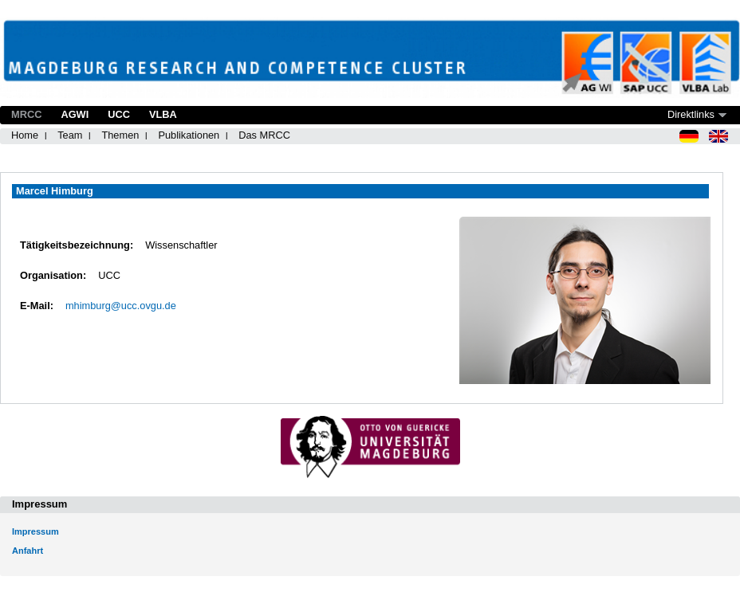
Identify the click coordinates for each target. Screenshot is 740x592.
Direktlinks (690, 114)
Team (69, 135)
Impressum (35, 531)
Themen (120, 135)
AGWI (75, 114)
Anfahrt (27, 550)
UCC (119, 114)
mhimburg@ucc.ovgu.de (120, 306)
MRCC (26, 114)
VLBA (163, 114)
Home (24, 135)
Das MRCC (264, 135)
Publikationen (188, 135)
